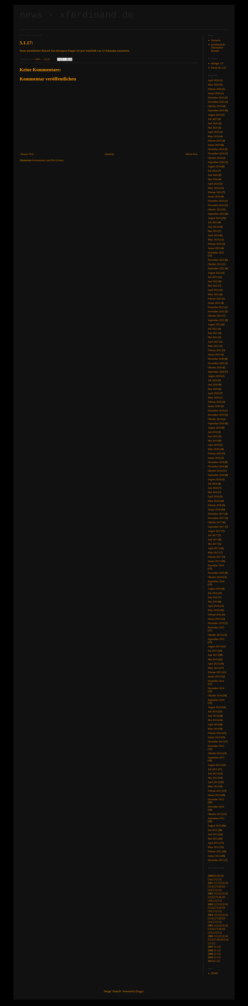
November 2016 (216, 572)
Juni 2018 (213, 488)
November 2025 (216, 102)
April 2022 (213, 290)
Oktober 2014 (215, 695)
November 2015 (216, 627)
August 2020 (214, 376)
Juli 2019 (212, 432)
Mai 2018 (213, 492)
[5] (209, 886)
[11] (215, 879)
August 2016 (214, 588)
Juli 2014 (212, 711)
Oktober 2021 (215, 315)
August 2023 (214, 218)
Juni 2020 (213, 384)
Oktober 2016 (215, 577)
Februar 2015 (214, 672)
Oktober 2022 (215, 264)
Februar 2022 (214, 298)
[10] (210, 879)
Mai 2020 (213, 389)
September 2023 (216, 213)
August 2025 (214, 115)
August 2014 (214, 707)
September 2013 (216, 757)
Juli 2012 (212, 830)
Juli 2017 (212, 535)
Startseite (109, 154)
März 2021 (213, 346)
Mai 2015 (213, 659)
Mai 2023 (213, 231)
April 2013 (213, 782)
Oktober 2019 (215, 419)
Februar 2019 (214, 453)
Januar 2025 (214, 145)
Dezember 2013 (216, 741)
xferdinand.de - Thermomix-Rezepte (218, 47)
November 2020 (216, 363)
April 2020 (213, 393)
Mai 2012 (213, 838)
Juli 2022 (212, 277)
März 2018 (213, 501)
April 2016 (213, 606)
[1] (215, 883)
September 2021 (216, 320)
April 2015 (213, 663)
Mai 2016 (213, 601)
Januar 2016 (214, 619)
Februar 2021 (214, 350)
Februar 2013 (214, 790)
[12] (219, 879)
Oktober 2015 (215, 635)
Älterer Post (191, 154)
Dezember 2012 (216, 799)
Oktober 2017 (215, 522)
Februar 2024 (214, 192)
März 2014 (213, 728)
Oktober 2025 (215, 106)
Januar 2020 (214, 406)
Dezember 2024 (216, 149)
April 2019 (213, 445)
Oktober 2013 (215, 753)
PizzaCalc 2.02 (218, 67)
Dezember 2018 (216, 462)
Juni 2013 (213, 773)
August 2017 (214, 531)
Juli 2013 (212, 769)
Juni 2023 (213, 226)
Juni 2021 (213, 333)
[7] (216, 886)
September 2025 (216, 110)
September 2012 (216, 818)
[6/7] (213, 939)
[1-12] (217, 946)
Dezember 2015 (216, 623)
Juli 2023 (212, 222)
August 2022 (214, 272)
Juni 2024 (213, 175)
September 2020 (216, 371)
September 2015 (216, 639)
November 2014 (216, 688)
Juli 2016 (212, 593)
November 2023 (216, 205)
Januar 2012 (214, 856)
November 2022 (216, 260)
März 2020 (213, 397)
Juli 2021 (212, 328)
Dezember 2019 (216, 410)
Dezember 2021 (216, 307)
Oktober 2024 (215, 158)
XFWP (214, 973)
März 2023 (213, 239)
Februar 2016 (214, 614)
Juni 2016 (213, 597)
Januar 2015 (214, 676)
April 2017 (213, 548)
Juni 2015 (213, 655)
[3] (222, 883)
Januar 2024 (214, 196)
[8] (218, 875)
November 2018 (216, 466)
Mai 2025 (213, 127)
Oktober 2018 (215, 470)
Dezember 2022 (216, 252)
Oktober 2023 (215, 209)
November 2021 (216, 311)
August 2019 (214, 427)
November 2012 (216, 806)
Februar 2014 (214, 733)
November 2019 (216, 414)
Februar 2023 (214, 244)
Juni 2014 (213, 715)
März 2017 (213, 552)
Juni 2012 (213, 834)
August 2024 (214, 166)
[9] (222, 875)
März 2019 (213, 449)
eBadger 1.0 (217, 63)
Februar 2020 (214, 402)
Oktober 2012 (215, 814)
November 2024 (216, 153)
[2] (219, 883)
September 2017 (216, 526)
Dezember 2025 (216, 97)
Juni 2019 (213, 436)
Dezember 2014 (216, 681)
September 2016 (216, 581)
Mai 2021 (213, 337)
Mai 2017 (213, 543)
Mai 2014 (213, 720)
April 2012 (213, 843)
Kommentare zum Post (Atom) (48, 160)
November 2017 (216, 518)
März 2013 (213, 786)
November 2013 (216, 746)
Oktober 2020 (215, 367)
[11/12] (211, 943)
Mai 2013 (213, 777)
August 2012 (214, 825)
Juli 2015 (212, 650)
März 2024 (213, 188)
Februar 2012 (214, 851)
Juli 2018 (212, 483)
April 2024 (213, 183)
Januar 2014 (214, 737)
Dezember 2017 (216, 513)
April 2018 (213, 496)
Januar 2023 (214, 248)
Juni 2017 (213, 539)
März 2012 (213, 847)
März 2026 (213, 84)
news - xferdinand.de (76, 15)
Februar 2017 (214, 556)
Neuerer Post (27, 154)
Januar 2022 (214, 303)
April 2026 (213, 80)
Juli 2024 (212, 170)
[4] (226, 883)
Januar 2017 (214, 561)
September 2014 (216, 700)
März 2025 (213, 136)
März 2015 (213, 668)
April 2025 (213, 132)
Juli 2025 (212, 119)
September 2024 (216, 162)
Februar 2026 (214, 89)
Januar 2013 (214, 795)
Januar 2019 (214, 458)
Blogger (140, 991)
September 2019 (216, 423)
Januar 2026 (214, 93)
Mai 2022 (213, 285)
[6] (215, 875)
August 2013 (214, 765)
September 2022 (216, 268)
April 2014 (213, 724)
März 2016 (213, 610)
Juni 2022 (213, 281)
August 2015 (214, 646)
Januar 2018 (214, 509)
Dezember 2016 (216, 565)
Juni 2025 (213, 123)
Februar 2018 (214, 505)
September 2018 (216, 475)
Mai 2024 (213, 179)
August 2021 (214, 324)
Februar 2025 (214, 140)
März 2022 (213, 294)
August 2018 (214, 479)
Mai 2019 (213, 440)
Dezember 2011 (216, 860)
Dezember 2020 (216, 358)
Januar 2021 (214, 354)
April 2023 (213, 235)
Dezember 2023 (216, 200)
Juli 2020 (212, 380)
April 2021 (213, 341)
